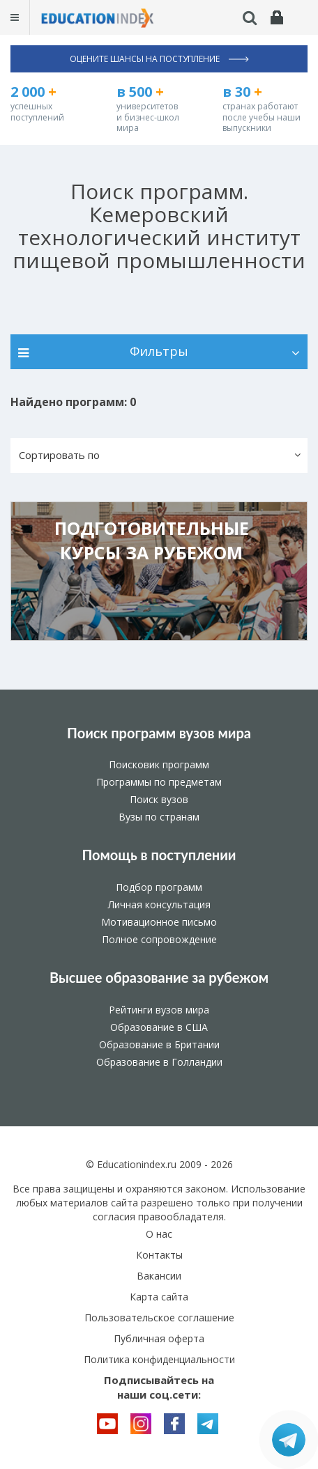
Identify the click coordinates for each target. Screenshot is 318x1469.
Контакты (159, 1254)
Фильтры (159, 351)
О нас (159, 1234)
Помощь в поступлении (159, 854)
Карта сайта (159, 1296)
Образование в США (159, 1027)
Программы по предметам (159, 781)
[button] (159, 455)
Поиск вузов (159, 799)
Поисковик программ (159, 764)
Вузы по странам (159, 816)
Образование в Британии (159, 1044)
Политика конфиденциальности (159, 1359)
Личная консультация (159, 904)
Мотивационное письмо (159, 921)
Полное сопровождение (159, 939)
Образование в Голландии (159, 1061)
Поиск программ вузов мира (159, 732)
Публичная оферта (159, 1338)
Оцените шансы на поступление (159, 59)
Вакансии (159, 1275)
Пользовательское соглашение (159, 1317)
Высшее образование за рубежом (159, 977)
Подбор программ (159, 887)
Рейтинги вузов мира (159, 1009)
